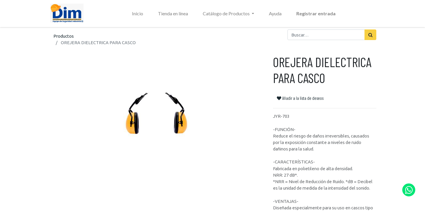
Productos (63, 36)
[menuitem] (138, 13)
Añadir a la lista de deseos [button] (300, 98)
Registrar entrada (316, 13)
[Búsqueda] (370, 34)
